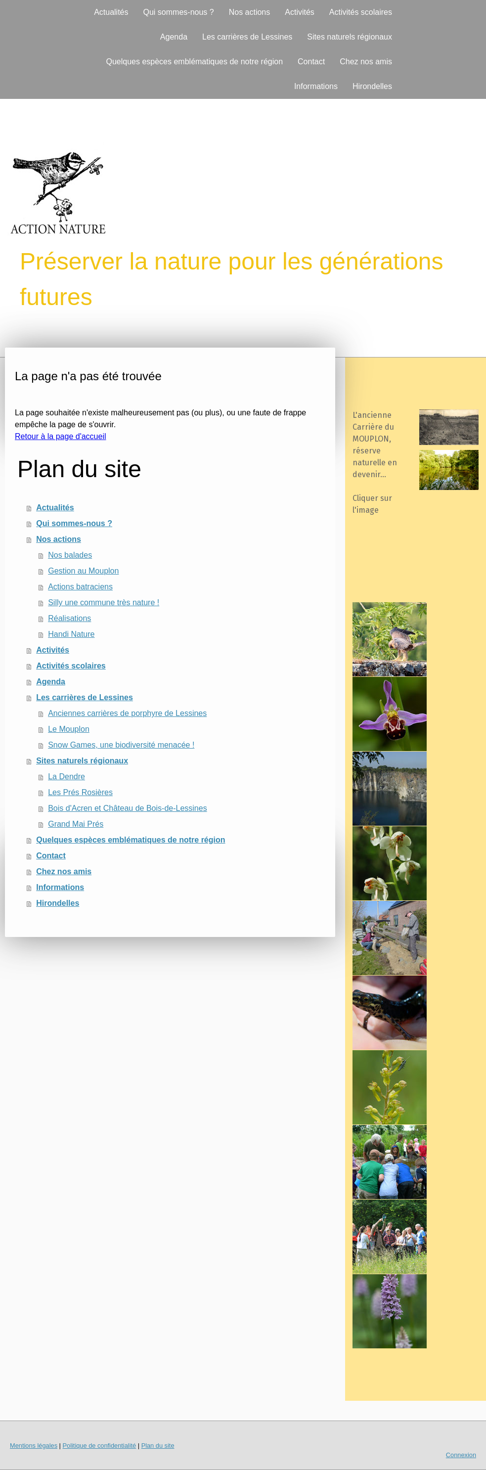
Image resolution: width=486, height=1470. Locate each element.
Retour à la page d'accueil (60, 436)
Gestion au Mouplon (83, 571)
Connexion (461, 1455)
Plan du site (158, 1445)
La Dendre (66, 776)
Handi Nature (71, 634)
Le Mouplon (68, 729)
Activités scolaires (360, 12)
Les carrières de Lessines (247, 37)
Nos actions (249, 12)
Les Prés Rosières (80, 792)
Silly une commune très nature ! (103, 602)
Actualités (111, 12)
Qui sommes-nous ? (178, 12)
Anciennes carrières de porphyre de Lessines (127, 713)
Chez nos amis (366, 61)
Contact (311, 61)
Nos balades (70, 555)
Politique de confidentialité (99, 1445)
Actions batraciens (80, 586)
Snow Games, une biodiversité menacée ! (121, 745)
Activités (299, 12)
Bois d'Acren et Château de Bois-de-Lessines (127, 808)
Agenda (173, 37)
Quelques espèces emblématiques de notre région (194, 61)
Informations (316, 86)
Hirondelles (372, 86)
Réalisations (69, 618)
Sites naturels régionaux (349, 37)
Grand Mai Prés (75, 824)
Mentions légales (33, 1445)
